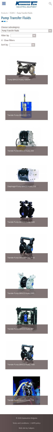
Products (4, 13)
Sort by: (4, 44)
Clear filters (9, 40)
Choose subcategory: (10, 27)
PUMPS (12, 13)
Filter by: (5, 35)
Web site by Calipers (26, 428)
